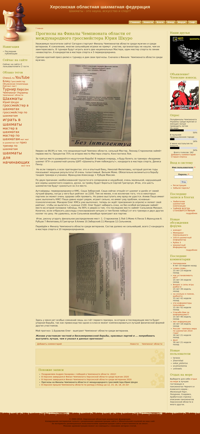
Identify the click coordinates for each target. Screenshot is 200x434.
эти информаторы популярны (182, 304)
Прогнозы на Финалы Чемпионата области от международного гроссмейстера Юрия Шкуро (89, 382)
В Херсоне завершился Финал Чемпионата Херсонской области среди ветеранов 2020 (86, 379)
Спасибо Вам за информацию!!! (181, 313)
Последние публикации (11, 52)
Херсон (22, 89)
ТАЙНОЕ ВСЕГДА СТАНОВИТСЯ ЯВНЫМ (184, 209)
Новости (148, 22)
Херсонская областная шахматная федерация (100, 6)
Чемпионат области (152, 344)
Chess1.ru (9, 78)
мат (22, 139)
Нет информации (182, 322)
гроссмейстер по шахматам (15, 114)
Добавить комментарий (49, 344)
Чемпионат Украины (15, 92)
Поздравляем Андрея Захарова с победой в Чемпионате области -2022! (78, 374)
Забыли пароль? (181, 188)
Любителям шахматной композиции (179, 203)
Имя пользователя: (183, 167)
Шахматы (12, 98)
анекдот (177, 230)
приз (23, 142)
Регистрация (179, 185)
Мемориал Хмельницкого (180, 234)
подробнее (191, 213)
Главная (135, 22)
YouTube (22, 77)
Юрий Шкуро (11, 102)
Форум (182, 22)
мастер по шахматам (11, 137)
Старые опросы (179, 157)
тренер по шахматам (10, 147)
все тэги (25, 166)
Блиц (6, 81)
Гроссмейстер (18, 81)
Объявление (9, 84)
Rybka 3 (177, 242)
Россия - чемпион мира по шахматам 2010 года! (185, 331)
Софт (192, 22)
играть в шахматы (12, 122)
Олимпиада (22, 84)
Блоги (160, 22)
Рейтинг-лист (10, 86)
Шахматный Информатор (179, 246)
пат (17, 143)
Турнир (9, 89)
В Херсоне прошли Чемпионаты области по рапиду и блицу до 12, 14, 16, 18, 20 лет (85, 385)
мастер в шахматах (11, 130)
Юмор (170, 22)
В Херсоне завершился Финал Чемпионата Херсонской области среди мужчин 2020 (85, 377)
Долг (175, 340)
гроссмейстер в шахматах (15, 107)
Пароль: (183, 174)
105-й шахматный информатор (182, 238)
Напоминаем (179, 263)
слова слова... (180, 268)
